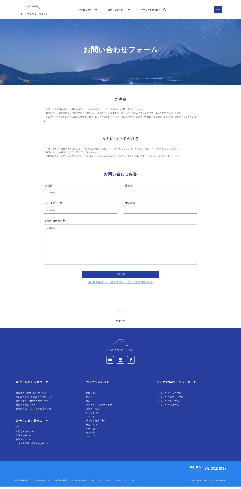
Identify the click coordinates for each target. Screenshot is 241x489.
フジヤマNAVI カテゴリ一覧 (169, 399)
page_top (120, 318)
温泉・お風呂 (92, 411)
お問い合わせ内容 (55, 223)
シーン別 (90, 431)
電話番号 (130, 205)
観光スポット (92, 395)
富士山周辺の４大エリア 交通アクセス (34, 411)
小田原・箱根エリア (25, 434)
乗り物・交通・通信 (95, 423)
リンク (133, 483)
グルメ (89, 399)
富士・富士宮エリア (25, 407)
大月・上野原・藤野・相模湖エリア (33, 446)
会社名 (128, 188)
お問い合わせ (105, 483)
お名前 (49, 188)
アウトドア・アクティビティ (100, 407)
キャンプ (90, 439)
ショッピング (92, 415)
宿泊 (88, 403)
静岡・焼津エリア (24, 442)
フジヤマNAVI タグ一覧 (167, 403)
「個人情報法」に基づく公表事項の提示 (50, 483)
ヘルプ (93, 483)
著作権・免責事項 (78, 483)
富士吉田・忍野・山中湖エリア (31, 395)
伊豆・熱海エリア (24, 438)
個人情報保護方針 (22, 483)
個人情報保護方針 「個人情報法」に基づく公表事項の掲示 (120, 284)
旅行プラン (91, 427)
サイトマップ (120, 483)
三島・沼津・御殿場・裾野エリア (32, 403)
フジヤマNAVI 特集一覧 (167, 407)
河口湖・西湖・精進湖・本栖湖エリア (34, 399)
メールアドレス (53, 205)
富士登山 (90, 435)
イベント (90, 419)
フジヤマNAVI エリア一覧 (168, 395)
